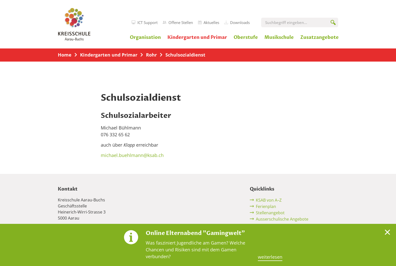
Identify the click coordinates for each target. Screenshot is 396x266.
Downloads (237, 22)
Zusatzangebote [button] (319, 37)
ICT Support (145, 22)
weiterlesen (270, 257)
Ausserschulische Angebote (282, 219)
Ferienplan (266, 206)
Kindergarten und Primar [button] (197, 37)
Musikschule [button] (279, 37)
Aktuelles (208, 22)
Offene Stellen (178, 22)
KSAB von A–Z (269, 200)
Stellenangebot (270, 213)
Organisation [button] (145, 37)
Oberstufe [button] (246, 37)
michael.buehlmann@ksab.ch (132, 155)
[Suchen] (333, 23)
